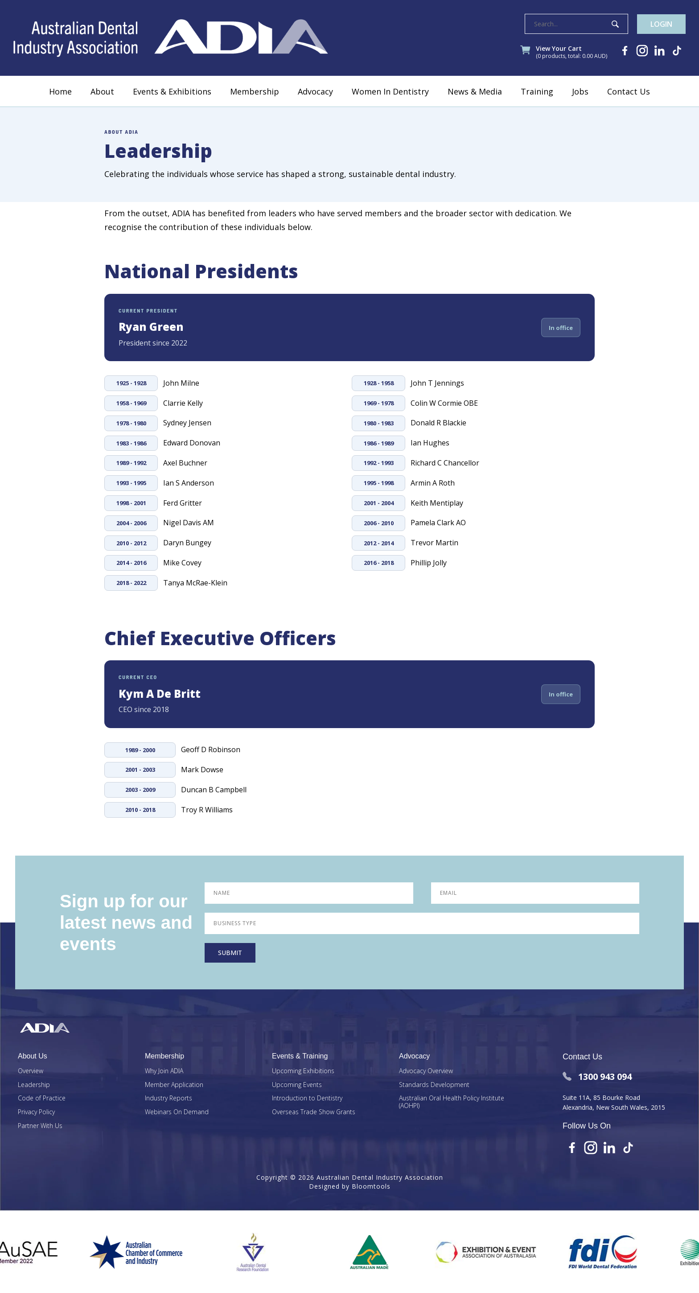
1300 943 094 (597, 1077)
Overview (30, 1071)
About (102, 91)
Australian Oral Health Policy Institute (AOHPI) (451, 1102)
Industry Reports (168, 1098)
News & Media (475, 91)
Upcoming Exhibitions (303, 1071)
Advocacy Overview (426, 1071)
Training (537, 91)
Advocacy (315, 91)
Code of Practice (42, 1098)
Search (615, 24)
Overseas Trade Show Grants (313, 1112)
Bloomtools (371, 1186)
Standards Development (434, 1085)
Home (60, 91)
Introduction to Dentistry (307, 1098)
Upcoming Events (297, 1085)
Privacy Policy (36, 1112)
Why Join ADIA (164, 1071)
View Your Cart (571, 52)
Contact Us (628, 91)
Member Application (174, 1085)
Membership (254, 91)
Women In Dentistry (390, 91)
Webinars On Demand (177, 1112)
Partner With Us (40, 1126)
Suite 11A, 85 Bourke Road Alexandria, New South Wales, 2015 (614, 1102)
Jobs (580, 91)
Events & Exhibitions (172, 91)
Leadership (34, 1085)
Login (661, 24)
